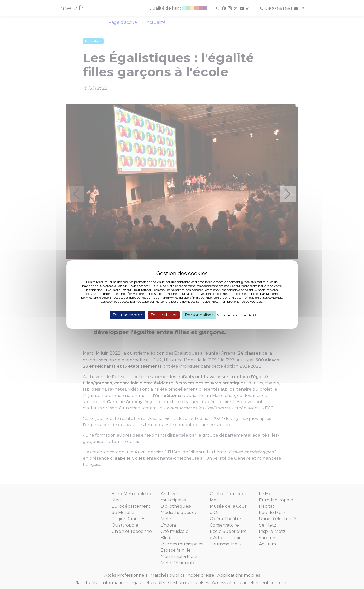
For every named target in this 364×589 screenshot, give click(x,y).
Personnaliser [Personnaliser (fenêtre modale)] (199, 315)
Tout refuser (163, 315)
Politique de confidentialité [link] (236, 315)
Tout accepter (127, 315)
